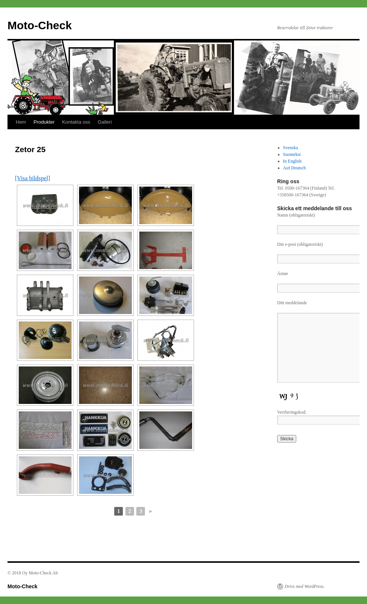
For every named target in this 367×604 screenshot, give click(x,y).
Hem (21, 122)
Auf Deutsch (294, 167)
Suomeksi (292, 154)
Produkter (43, 122)
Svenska (290, 147)
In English (292, 161)
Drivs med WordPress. (305, 586)
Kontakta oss (76, 122)
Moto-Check (39, 25)
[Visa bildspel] (32, 178)
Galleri (105, 122)
